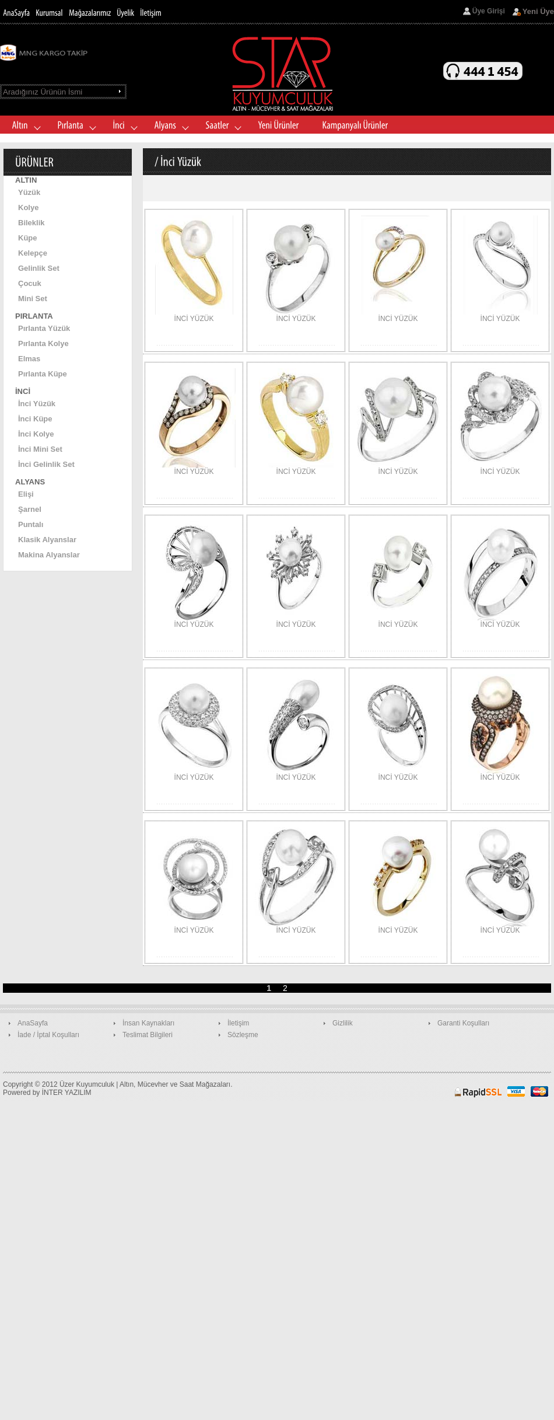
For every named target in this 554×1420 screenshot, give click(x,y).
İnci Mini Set (40, 449)
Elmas (29, 358)
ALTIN (26, 180)
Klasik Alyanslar (47, 539)
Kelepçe (32, 253)
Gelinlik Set (38, 268)
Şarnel (29, 509)
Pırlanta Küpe (42, 373)
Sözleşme (242, 1035)
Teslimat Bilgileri (147, 1035)
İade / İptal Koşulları (48, 1035)
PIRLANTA (34, 316)
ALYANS (30, 481)
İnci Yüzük (36, 403)
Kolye (28, 207)
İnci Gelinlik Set (46, 464)
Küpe (27, 237)
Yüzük (29, 192)
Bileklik (31, 222)
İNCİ (22, 391)
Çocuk (29, 283)
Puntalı (30, 524)
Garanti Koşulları (463, 1023)
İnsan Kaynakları (148, 1023)
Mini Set (32, 298)
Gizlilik (342, 1023)
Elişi (26, 494)
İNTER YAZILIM (67, 1092)
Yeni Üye (538, 11)
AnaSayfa (32, 1023)
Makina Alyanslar (49, 554)
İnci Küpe (35, 418)
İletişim (238, 1023)
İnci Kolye (36, 434)
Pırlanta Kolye (43, 343)
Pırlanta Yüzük (44, 328)
